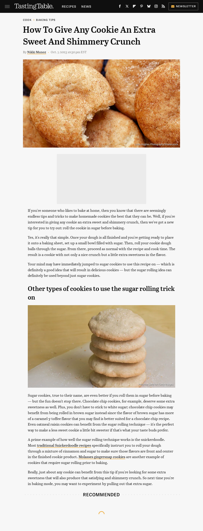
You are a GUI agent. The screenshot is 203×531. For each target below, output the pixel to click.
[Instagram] (156, 7)
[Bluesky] (149, 7)
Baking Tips (45, 19)
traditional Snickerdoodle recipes (64, 445)
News (86, 6)
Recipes (69, 6)
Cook (27, 19)
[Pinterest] (142, 7)
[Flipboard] (134, 7)
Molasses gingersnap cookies (102, 456)
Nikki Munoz (36, 52)
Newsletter (183, 6)
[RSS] (163, 7)
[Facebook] (120, 7)
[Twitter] (127, 7)
